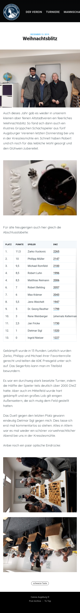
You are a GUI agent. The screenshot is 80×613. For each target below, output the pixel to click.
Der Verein (34, 12)
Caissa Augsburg (39, 597)
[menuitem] (34, 12)
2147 (56, 258)
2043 (56, 294)
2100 (56, 266)
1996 (56, 273)
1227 (56, 337)
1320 (56, 330)
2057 (56, 287)
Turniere (53, 12)
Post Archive (35, 601)
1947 (56, 301)
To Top (47, 601)
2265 (56, 251)
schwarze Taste (40, 583)
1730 (56, 323)
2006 (56, 280)
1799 (56, 309)
